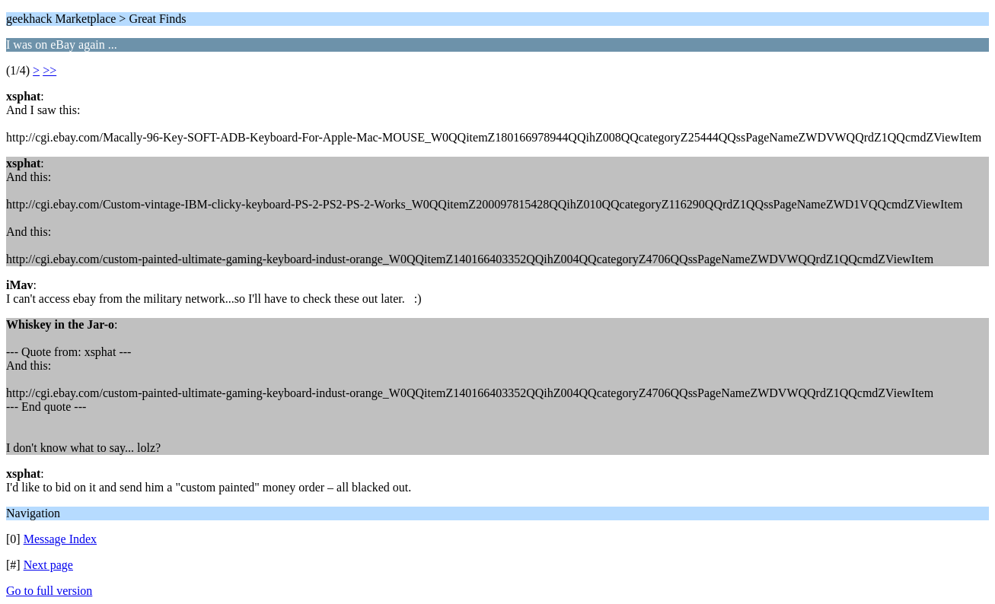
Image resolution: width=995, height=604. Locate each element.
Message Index (60, 538)
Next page (48, 564)
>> (49, 70)
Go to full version (49, 590)
